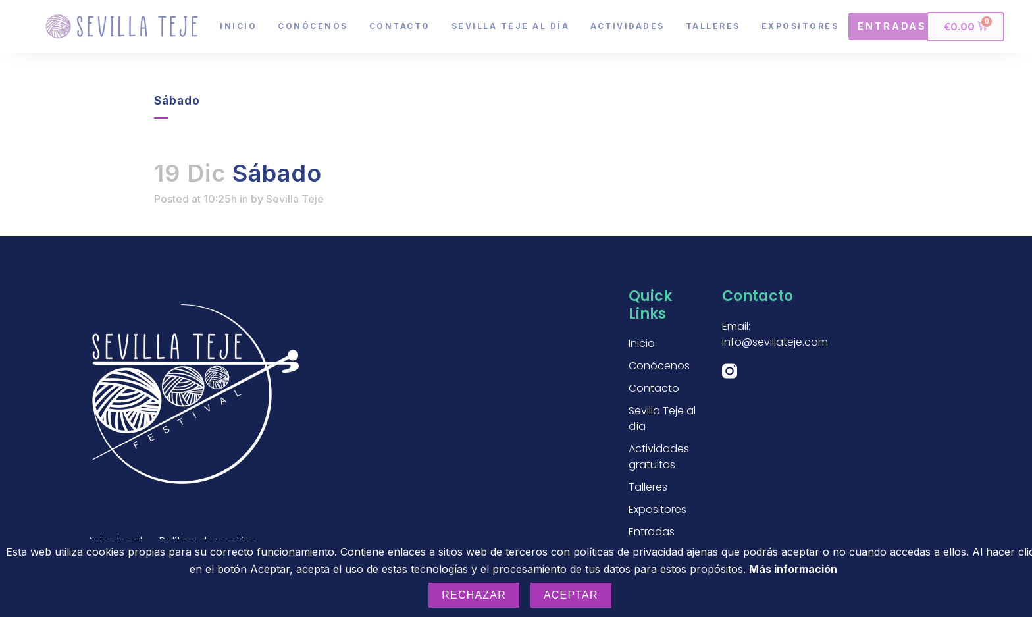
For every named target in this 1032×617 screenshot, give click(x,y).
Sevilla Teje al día (511, 26)
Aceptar (571, 595)
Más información (793, 569)
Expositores (800, 26)
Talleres (713, 26)
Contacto (399, 26)
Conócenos (313, 26)
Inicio (238, 26)
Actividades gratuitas (659, 456)
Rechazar (474, 595)
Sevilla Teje (295, 198)
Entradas (652, 531)
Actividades (627, 26)
